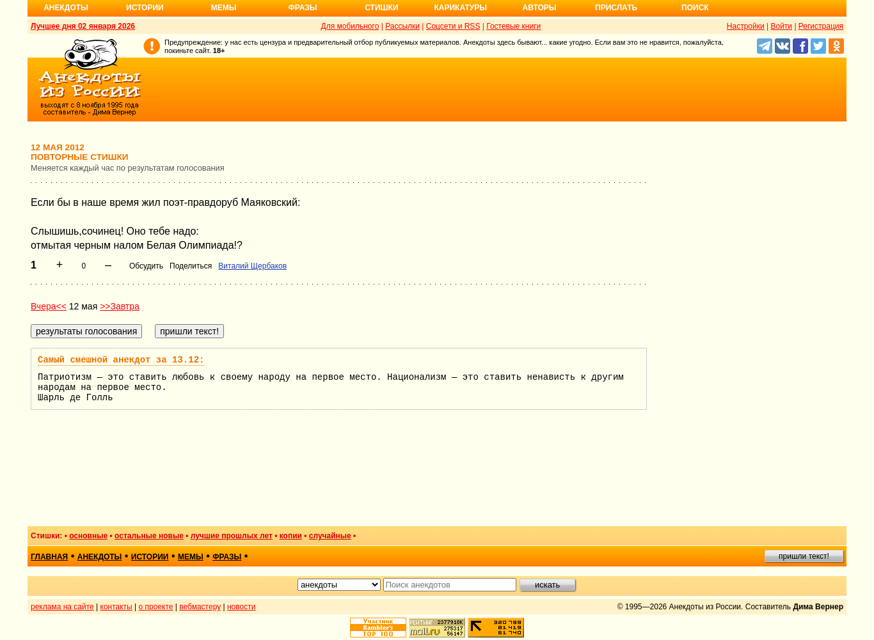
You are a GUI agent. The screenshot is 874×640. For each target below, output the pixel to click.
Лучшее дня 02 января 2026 (83, 26)
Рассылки (402, 26)
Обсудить (146, 265)
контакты (116, 606)
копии (291, 535)
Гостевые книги (513, 26)
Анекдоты (66, 7)
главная (49, 556)
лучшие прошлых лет (232, 535)
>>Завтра (119, 306)
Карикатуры (460, 7)
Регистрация (821, 26)
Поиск (695, 7)
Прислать (616, 7)
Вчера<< (49, 306)
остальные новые (149, 535)
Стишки (381, 7)
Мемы (224, 7)
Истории (145, 7)
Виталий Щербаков (252, 265)
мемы (190, 556)
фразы (226, 556)
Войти (781, 26)
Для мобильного (350, 26)
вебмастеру (200, 606)
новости (241, 606)
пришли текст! (804, 556)
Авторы (540, 7)
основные (88, 535)
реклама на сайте (62, 606)
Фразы (302, 7)
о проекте (156, 606)
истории (150, 556)
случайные (330, 535)
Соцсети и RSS (453, 26)
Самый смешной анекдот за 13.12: (121, 360)
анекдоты (99, 556)
